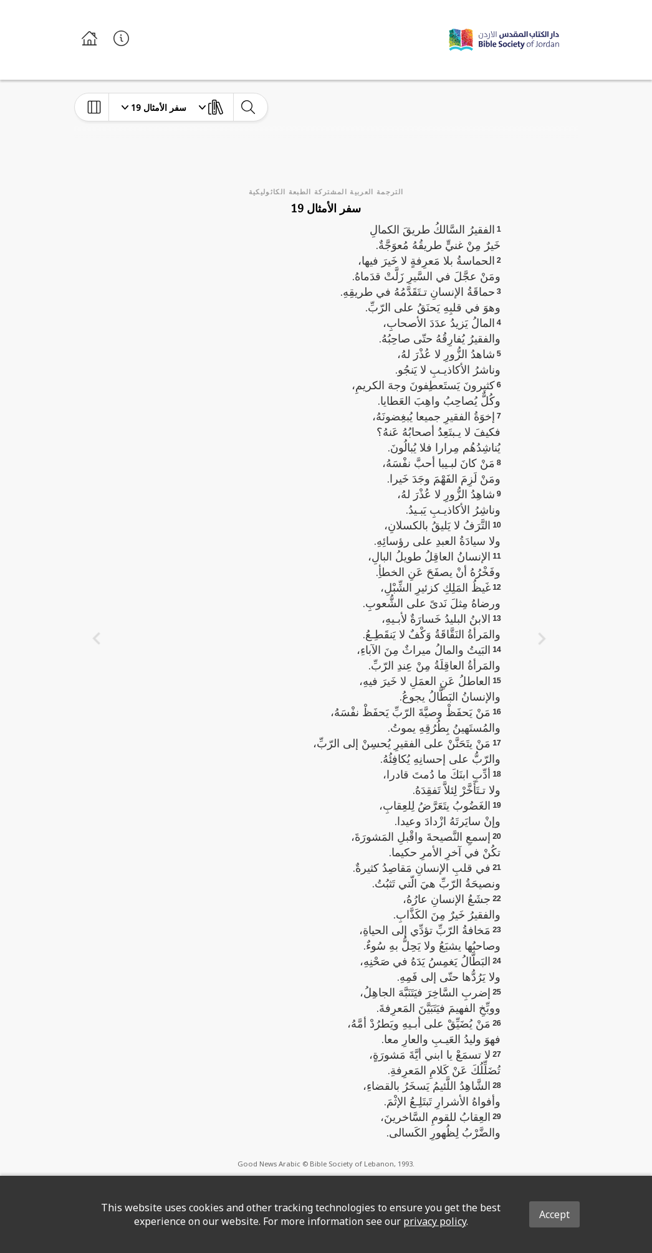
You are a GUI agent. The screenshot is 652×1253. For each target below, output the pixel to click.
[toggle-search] (247, 107)
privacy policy (434, 1221)
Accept (554, 1214)
